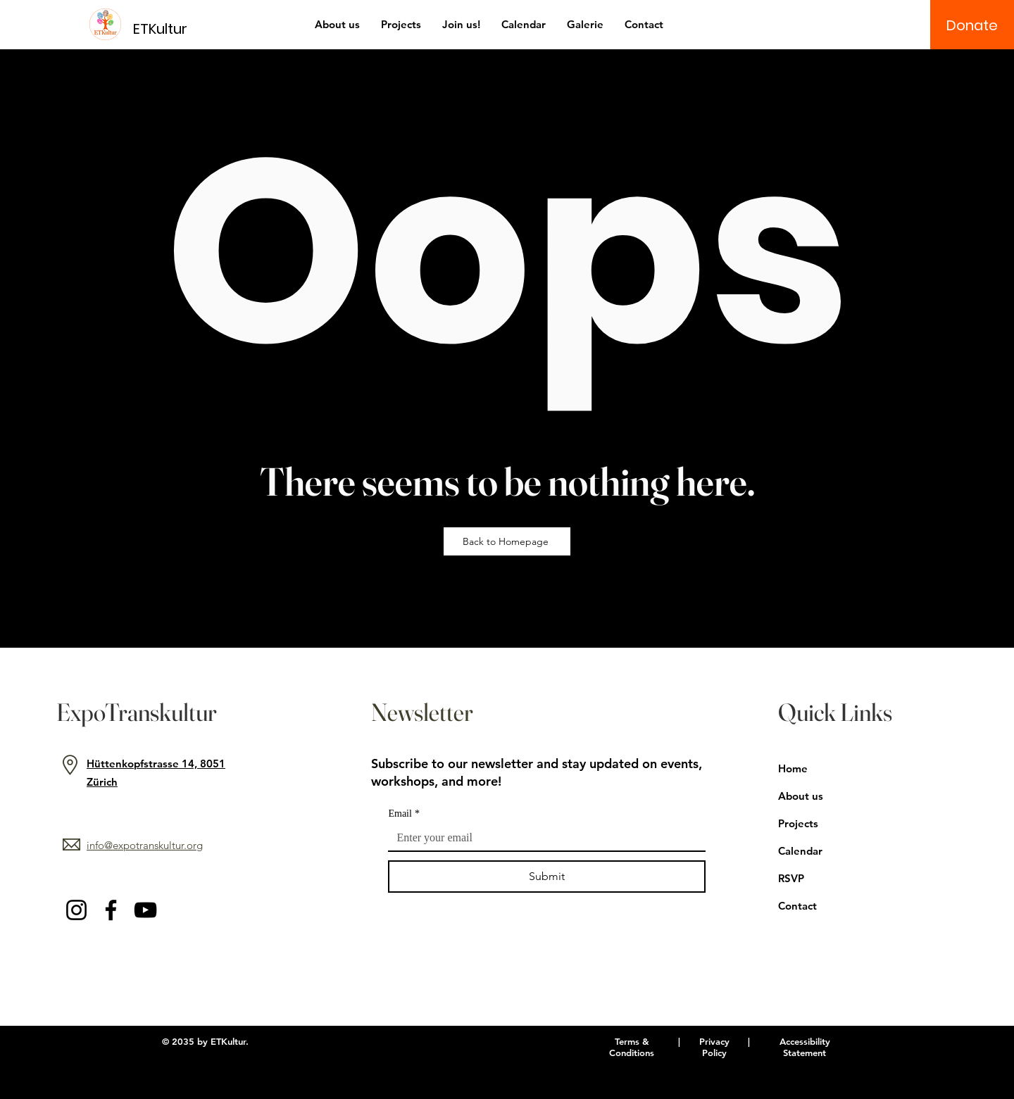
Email (403, 813)
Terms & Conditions (631, 1047)
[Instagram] (76, 910)
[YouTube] (145, 910)
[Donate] (972, 25)
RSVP (791, 878)
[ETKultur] (168, 28)
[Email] (542, 837)
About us (800, 796)
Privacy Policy (714, 1047)
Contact (797, 905)
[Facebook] (111, 910)
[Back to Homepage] (507, 541)
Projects (798, 823)
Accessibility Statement (805, 1047)
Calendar (800, 851)
